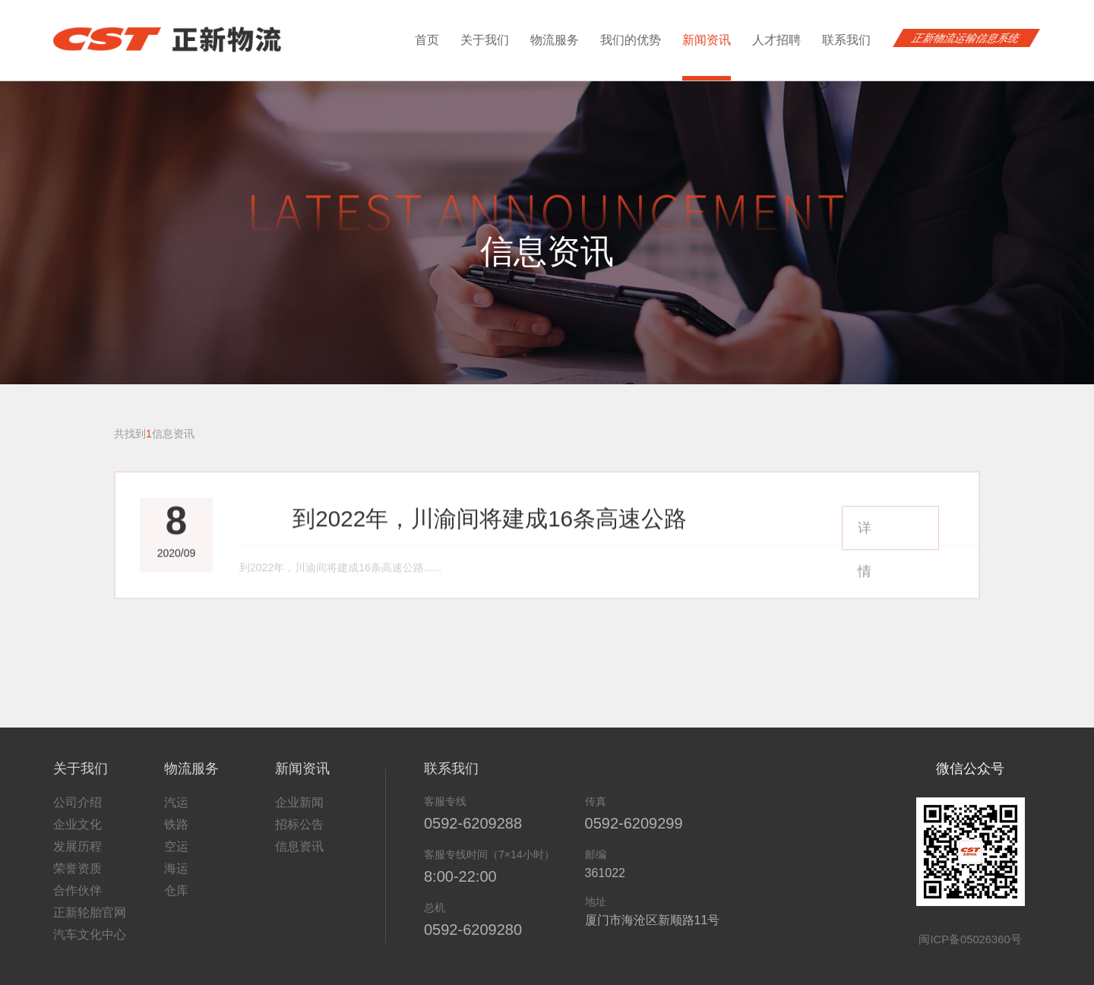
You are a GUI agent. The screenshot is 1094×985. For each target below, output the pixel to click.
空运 (176, 835)
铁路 (176, 813)
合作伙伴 (77, 879)
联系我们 (846, 39)
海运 (176, 857)
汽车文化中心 (89, 923)
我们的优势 (630, 39)
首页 (427, 39)
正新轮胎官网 (89, 901)
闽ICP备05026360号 (970, 927)
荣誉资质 (77, 857)
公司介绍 (77, 791)
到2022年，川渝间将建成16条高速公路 (398, 530)
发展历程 (77, 835)
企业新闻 (299, 791)
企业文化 (77, 813)
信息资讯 (299, 835)
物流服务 (554, 39)
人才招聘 (776, 39)
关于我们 (484, 39)
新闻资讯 (706, 57)
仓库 (176, 879)
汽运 (176, 791)
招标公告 (299, 813)
